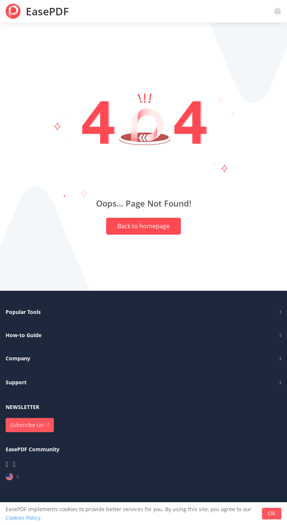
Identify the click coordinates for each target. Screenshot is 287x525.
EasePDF (47, 11)
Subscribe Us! (27, 424)
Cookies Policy (23, 517)
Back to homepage (143, 226)
